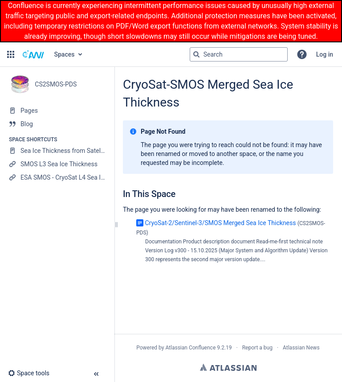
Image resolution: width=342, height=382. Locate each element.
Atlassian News (301, 348)
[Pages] (57, 110)
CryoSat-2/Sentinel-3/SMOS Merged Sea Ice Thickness (220, 222)
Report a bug (257, 348)
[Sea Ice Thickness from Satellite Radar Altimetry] (57, 150)
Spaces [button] (64, 54)
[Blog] (57, 124)
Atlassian (228, 367)
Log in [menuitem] (324, 54)
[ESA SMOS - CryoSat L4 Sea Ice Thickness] (57, 177)
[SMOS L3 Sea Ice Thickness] (57, 164)
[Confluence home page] (33, 54)
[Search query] (239, 54)
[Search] (196, 54)
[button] (10, 54)
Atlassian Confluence (190, 348)
